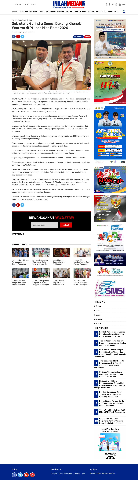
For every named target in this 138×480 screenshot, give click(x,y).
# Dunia (97, 310)
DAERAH (77, 12)
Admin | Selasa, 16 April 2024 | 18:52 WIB (23, 32)
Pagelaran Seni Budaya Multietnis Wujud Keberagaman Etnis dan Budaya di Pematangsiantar (81, 284)
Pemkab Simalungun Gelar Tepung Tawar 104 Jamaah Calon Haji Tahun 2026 (110, 394)
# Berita (97, 306)
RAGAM (91, 12)
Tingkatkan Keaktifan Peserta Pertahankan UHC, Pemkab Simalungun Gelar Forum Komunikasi (109, 364)
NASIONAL (33, 12)
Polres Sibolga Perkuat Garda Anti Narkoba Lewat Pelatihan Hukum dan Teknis (111, 403)
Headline (21, 20)
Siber (61, 474)
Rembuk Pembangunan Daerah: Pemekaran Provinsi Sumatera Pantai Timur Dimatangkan (112, 334)
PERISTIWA (23, 12)
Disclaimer (68, 474)
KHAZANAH (51, 12)
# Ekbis (97, 315)
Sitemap (77, 474)
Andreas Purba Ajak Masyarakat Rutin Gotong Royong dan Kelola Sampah (40, 263)
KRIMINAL (61, 12)
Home (14, 20)
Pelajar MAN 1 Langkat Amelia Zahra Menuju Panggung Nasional (82, 263)
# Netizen (98, 319)
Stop (87, 37)
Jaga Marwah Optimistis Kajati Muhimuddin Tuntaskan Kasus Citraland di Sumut (60, 264)
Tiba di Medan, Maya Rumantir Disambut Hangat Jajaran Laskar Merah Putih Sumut (112, 343)
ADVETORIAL (101, 12)
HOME (14, 12)
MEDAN (69, 12)
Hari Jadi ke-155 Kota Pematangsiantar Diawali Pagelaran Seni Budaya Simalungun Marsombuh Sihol (20, 265)
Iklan (83, 474)
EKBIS (84, 12)
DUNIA (42, 12)
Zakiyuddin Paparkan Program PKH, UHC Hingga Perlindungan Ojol (40, 284)
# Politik (97, 323)
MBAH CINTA (113, 12)
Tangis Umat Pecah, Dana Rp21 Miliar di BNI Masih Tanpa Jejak (112, 411)
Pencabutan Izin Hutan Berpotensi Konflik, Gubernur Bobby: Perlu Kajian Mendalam (111, 421)
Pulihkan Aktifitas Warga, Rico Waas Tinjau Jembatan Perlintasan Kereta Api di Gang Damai (20, 284)
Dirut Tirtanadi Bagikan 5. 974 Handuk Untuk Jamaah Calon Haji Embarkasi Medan (60, 284)
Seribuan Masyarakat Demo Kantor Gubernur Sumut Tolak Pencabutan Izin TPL (111, 374)
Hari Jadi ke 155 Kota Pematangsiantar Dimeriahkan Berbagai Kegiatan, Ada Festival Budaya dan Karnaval (109, 384)
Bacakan (78, 37)
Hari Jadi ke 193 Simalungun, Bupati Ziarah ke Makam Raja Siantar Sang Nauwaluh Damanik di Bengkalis (110, 353)
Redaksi (54, 474)
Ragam (29, 20)
